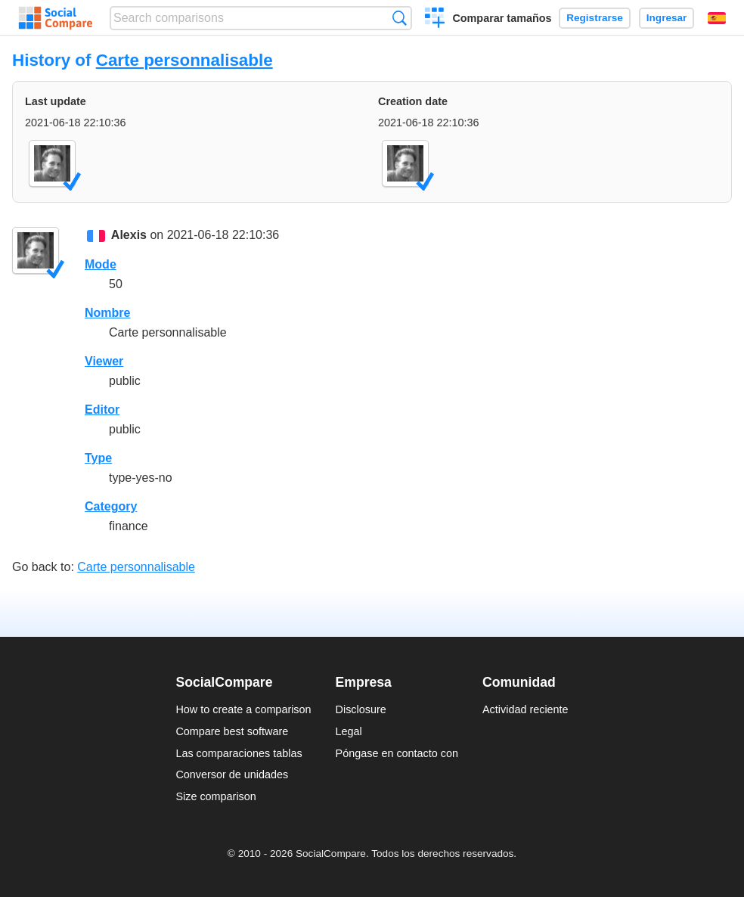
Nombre (107, 312)
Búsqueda (399, 18)
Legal (349, 731)
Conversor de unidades (231, 774)
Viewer (104, 361)
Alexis (129, 234)
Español (717, 18)
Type (98, 458)
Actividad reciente (525, 709)
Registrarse (594, 17)
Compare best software (231, 731)
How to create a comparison (243, 709)
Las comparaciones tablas (238, 753)
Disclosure (361, 709)
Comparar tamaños (501, 18)
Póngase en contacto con (397, 753)
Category (111, 506)
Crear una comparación (435, 19)
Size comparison (215, 796)
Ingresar (666, 17)
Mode (100, 264)
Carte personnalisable (184, 60)
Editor (102, 409)
